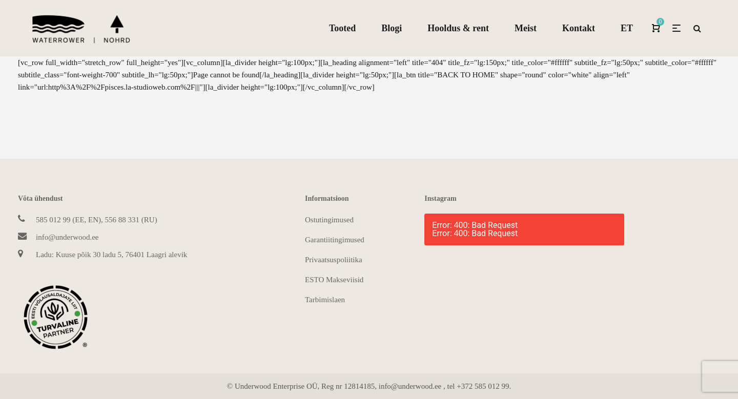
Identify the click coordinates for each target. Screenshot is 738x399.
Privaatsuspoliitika (333, 260)
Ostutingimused (329, 220)
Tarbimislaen (325, 300)
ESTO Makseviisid (334, 280)
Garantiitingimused (334, 240)
